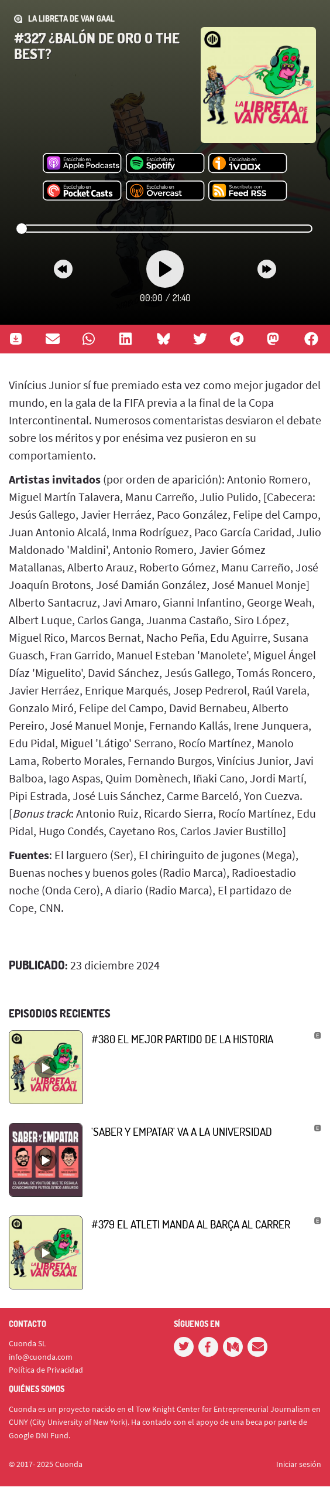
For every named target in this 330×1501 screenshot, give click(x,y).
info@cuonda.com (41, 1357)
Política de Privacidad (46, 1369)
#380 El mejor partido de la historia (182, 1039)
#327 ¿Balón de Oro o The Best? (97, 45)
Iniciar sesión (298, 1464)
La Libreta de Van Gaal (71, 18)
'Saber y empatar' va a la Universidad (181, 1131)
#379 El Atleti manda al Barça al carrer (190, 1224)
